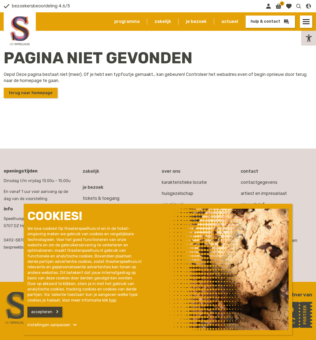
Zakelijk (163, 21)
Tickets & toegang (101, 198)
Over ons (171, 171)
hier (112, 300)
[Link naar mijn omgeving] (268, 6)
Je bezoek (196, 21)
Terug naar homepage (31, 92)
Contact (249, 171)
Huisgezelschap (177, 193)
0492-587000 (17, 240)
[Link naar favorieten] (289, 6)
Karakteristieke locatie (184, 182)
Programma (127, 21)
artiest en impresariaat (264, 193)
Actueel (229, 21)
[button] (298, 6)
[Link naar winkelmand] (278, 6)
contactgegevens (259, 182)
